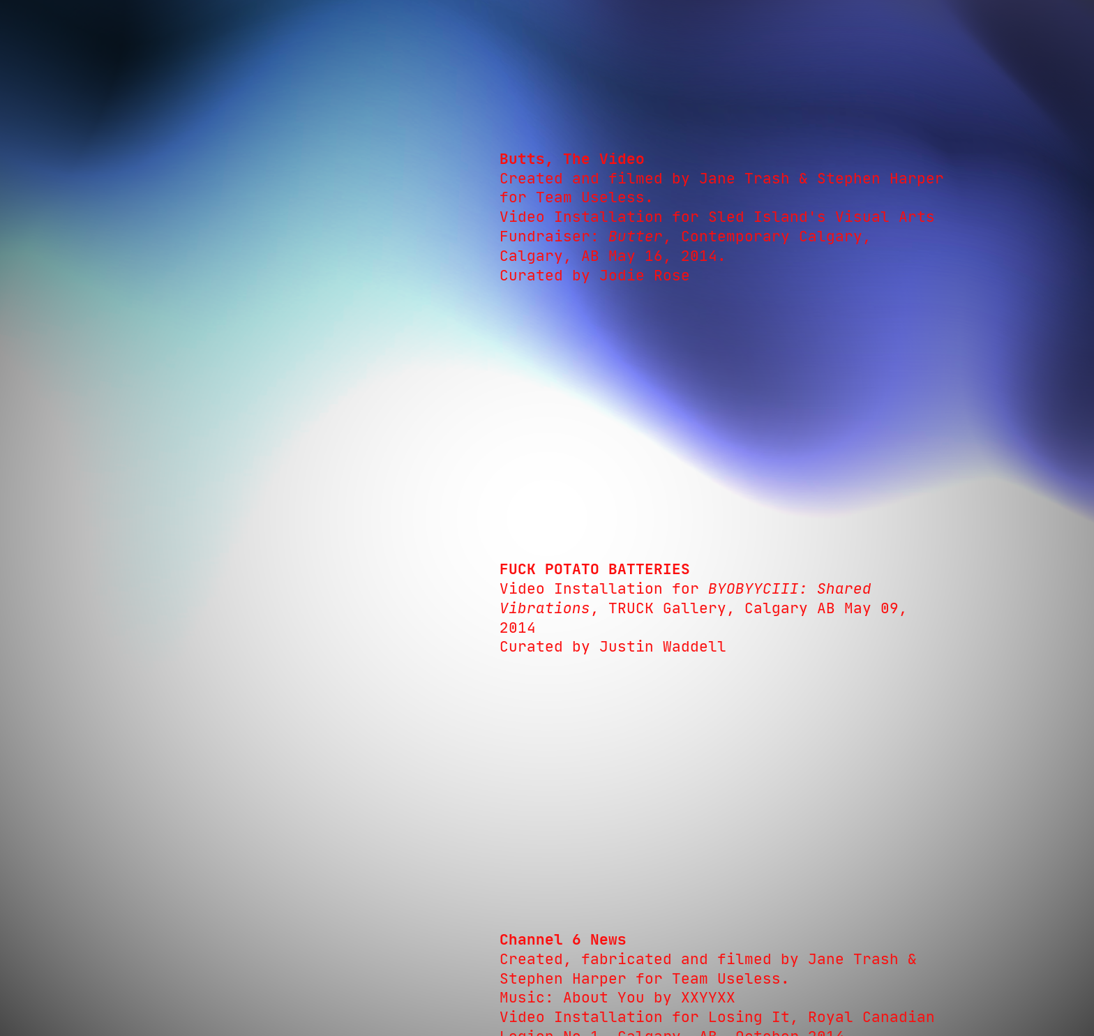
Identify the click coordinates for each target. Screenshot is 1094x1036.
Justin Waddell (662, 646)
